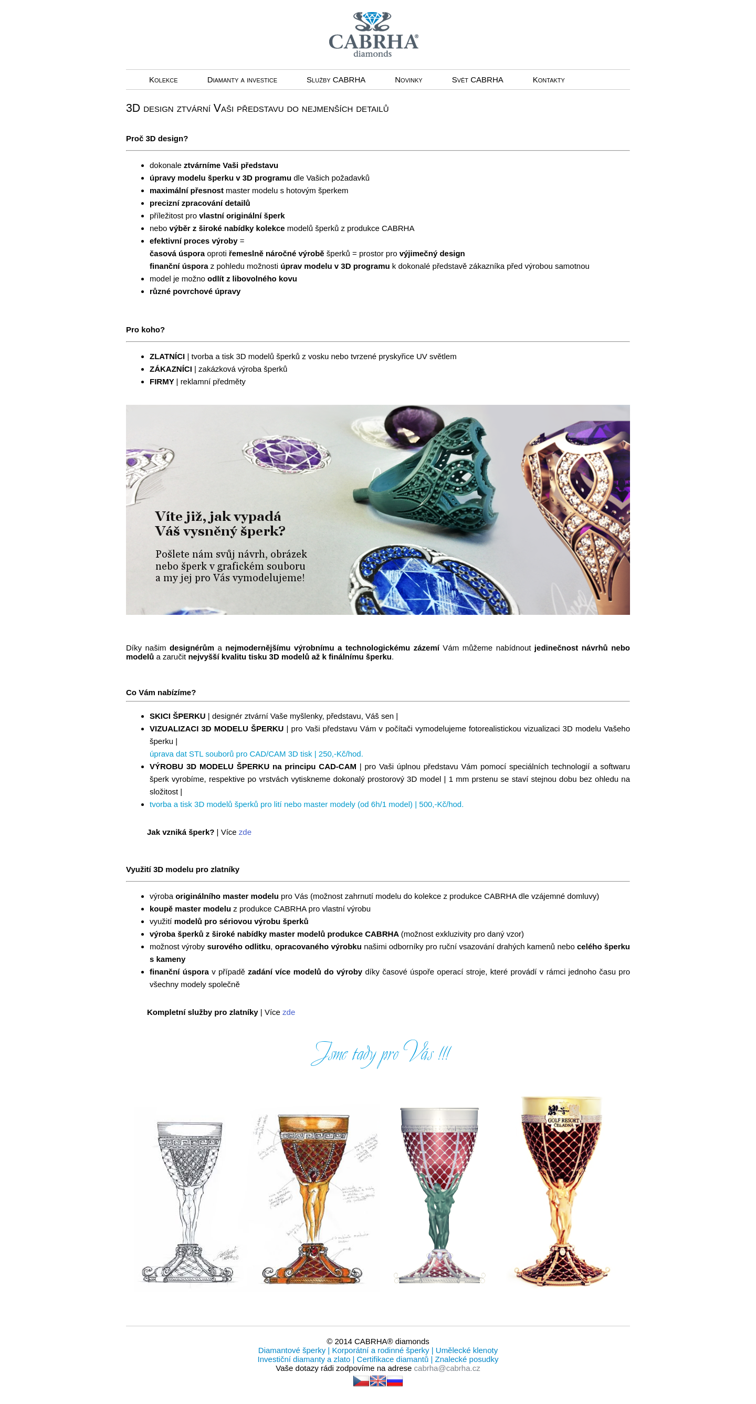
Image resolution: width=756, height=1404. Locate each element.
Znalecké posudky (465, 1359)
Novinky (408, 79)
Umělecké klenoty (466, 1350)
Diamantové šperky (293, 1350)
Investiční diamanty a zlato (305, 1359)
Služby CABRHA (336, 79)
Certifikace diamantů (392, 1359)
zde (245, 831)
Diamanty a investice (242, 79)
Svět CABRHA (477, 79)
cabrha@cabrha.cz (447, 1368)
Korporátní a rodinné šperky (379, 1350)
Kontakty (549, 79)
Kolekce (163, 79)
